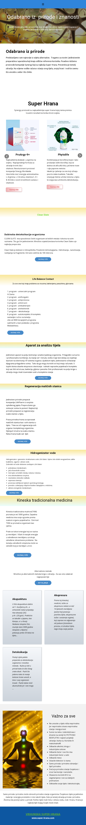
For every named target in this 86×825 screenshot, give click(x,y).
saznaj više (22, 441)
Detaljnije (43, 583)
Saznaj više (13, 189)
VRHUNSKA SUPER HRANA (43, 814)
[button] (6, 156)
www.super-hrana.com (43, 818)
